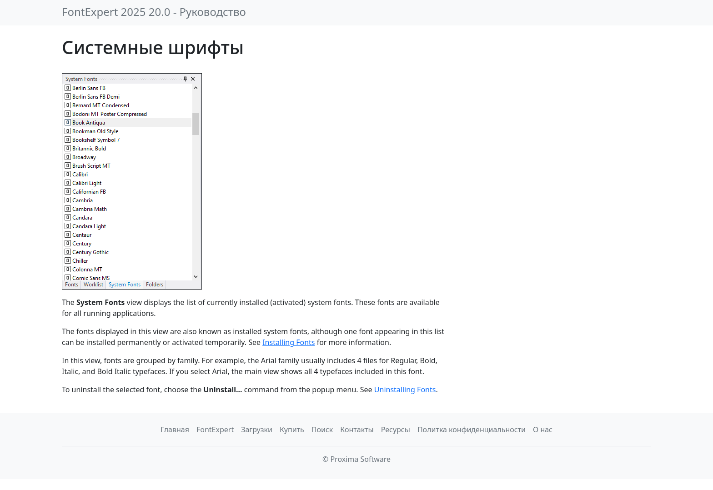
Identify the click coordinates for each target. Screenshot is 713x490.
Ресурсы (395, 430)
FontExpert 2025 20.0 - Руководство (154, 11)
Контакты (356, 430)
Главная (175, 430)
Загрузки (256, 430)
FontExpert (215, 430)
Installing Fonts (288, 342)
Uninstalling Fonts (405, 390)
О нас (542, 430)
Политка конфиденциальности (471, 430)
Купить (292, 430)
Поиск (322, 430)
